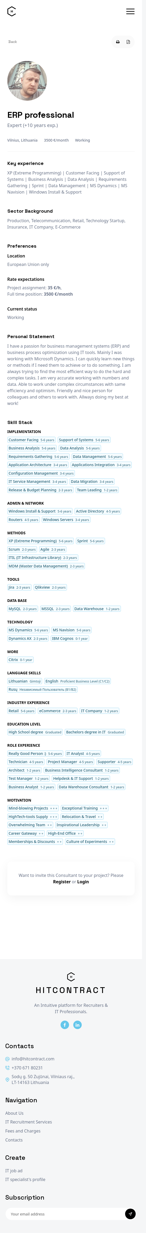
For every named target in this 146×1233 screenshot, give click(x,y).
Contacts (14, 1140)
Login (83, 882)
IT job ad (13, 1171)
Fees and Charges (22, 1131)
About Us (14, 1113)
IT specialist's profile (25, 1179)
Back (12, 41)
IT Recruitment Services (28, 1122)
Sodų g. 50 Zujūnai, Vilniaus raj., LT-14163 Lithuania (40, 1079)
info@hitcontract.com (29, 1059)
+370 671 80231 (24, 1068)
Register (62, 882)
